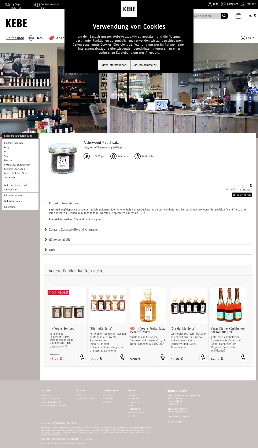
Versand (247, 189)
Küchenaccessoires (13, 195)
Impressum (135, 402)
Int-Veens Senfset (62, 328)
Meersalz (9, 160)
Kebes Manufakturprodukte (18, 135)
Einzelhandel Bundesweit (54, 405)
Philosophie (110, 395)
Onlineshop (48, 395)
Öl (5, 151)
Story (80, 395)
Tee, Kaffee (9, 177)
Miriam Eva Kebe (85, 398)
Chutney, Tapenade (13, 142)
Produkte (109, 398)
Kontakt (133, 395)
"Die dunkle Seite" (183, 328)
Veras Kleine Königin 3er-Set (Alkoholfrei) (228, 330)
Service (131, 390)
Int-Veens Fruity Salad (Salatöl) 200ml (147, 330)
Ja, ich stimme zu (145, 65)
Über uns (80, 390)
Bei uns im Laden (51, 398)
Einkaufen (46, 390)
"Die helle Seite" (101, 328)
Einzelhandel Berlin (52, 402)
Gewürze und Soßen (14, 168)
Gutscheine (9, 206)
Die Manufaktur (110, 390)
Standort (109, 402)
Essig (6, 147)
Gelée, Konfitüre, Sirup (15, 173)
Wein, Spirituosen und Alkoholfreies (15, 187)
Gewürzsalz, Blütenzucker (17, 164)
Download (134, 398)
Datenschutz (135, 408)
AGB (132, 405)
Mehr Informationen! (114, 65)
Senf (6, 156)
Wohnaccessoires (13, 201)
